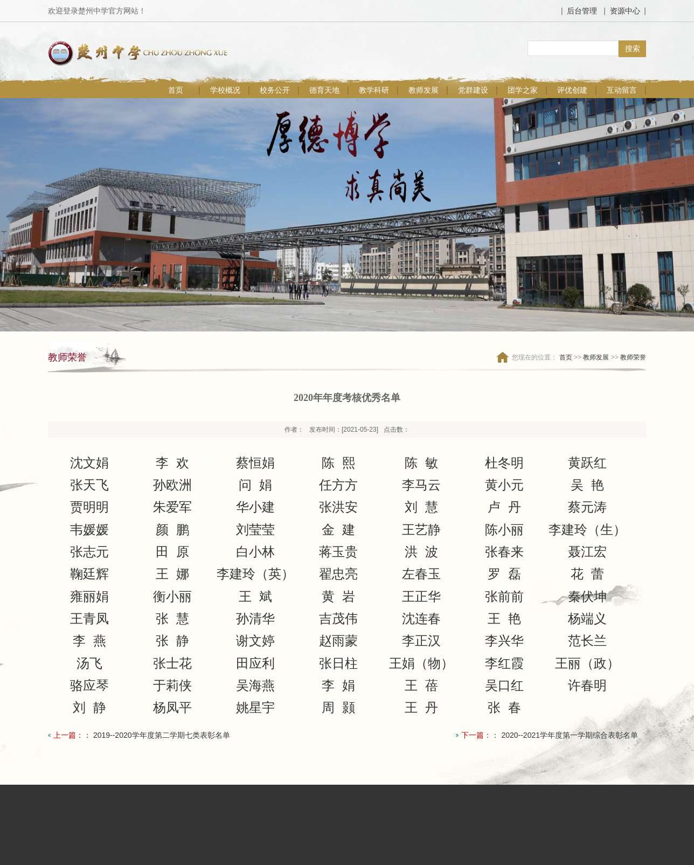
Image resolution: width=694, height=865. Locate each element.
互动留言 (622, 90)
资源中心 (625, 10)
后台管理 (582, 10)
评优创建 (572, 90)
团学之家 (523, 90)
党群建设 (473, 90)
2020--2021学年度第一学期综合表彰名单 (569, 735)
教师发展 (423, 90)
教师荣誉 (633, 357)
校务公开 (275, 90)
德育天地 (324, 90)
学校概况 (225, 90)
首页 (175, 90)
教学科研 (374, 90)
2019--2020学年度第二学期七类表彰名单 (161, 735)
